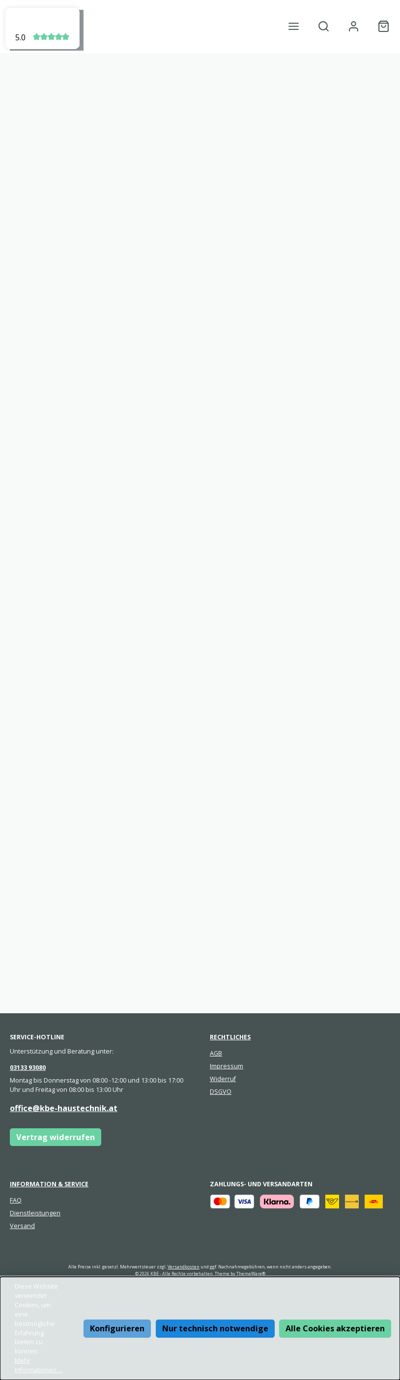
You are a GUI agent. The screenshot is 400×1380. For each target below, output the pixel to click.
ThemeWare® (250, 1273)
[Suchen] (323, 26)
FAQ (16, 1200)
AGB (216, 1053)
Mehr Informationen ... (38, 1365)
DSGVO (220, 1091)
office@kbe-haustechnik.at (63, 1108)
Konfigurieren (117, 1328)
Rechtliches (230, 1037)
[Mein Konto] (353, 26)
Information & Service (49, 1184)
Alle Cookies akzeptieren (335, 1328)
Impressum (226, 1066)
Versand (22, 1226)
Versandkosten (184, 1266)
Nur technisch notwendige (215, 1328)
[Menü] (293, 26)
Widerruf (223, 1079)
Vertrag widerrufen (55, 1137)
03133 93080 (28, 1067)
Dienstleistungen (35, 1213)
